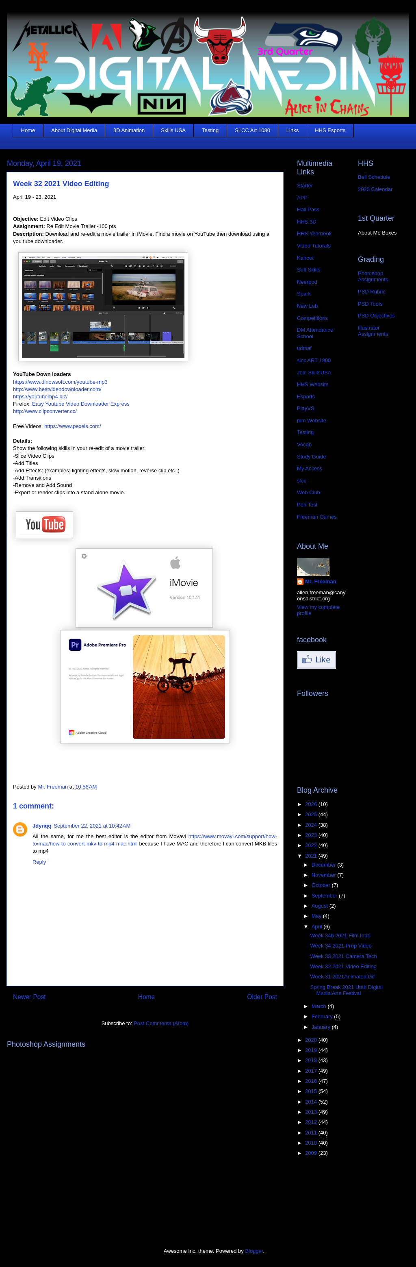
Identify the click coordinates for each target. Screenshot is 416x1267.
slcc (301, 481)
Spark (304, 294)
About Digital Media (74, 130)
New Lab (307, 306)
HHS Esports (330, 130)
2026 (311, 804)
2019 (311, 1050)
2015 (311, 1091)
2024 (311, 825)
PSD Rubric (372, 292)
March (320, 1006)
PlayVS (305, 408)
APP (302, 198)
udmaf (304, 348)
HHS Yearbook (314, 233)
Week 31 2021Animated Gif (342, 977)
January (322, 1027)
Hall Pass (308, 209)
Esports (306, 396)
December (325, 865)
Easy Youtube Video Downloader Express (81, 404)
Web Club (308, 492)
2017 (311, 1071)
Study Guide (311, 457)
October (322, 885)
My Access (309, 468)
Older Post (262, 996)
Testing (210, 130)
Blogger (254, 1251)
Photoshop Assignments (373, 276)
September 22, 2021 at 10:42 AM (92, 826)
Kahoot (305, 258)
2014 (311, 1102)
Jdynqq (41, 826)
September (325, 896)
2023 (311, 835)
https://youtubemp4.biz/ (40, 396)
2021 (311, 856)
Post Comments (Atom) (161, 1023)
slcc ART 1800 (314, 360)
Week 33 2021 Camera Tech (343, 956)
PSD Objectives (376, 316)
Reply (39, 862)
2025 (311, 814)
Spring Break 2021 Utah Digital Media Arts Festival (346, 990)
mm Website (311, 420)
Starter (305, 186)
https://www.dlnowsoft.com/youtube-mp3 (60, 382)
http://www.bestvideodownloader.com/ (57, 389)
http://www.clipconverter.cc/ (45, 411)
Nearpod (307, 282)
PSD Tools (370, 304)
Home (28, 130)
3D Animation (129, 130)
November (325, 875)
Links (292, 130)
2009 (311, 1153)
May (317, 916)
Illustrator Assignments (373, 331)
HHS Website (313, 384)
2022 (311, 845)
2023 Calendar (375, 189)
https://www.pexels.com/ (72, 426)
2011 (311, 1133)
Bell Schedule (374, 177)
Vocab (304, 444)
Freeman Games (317, 517)
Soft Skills (308, 270)
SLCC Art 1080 (252, 130)
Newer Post (29, 996)
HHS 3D (306, 222)
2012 (311, 1122)
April (318, 927)
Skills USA (173, 130)
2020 (311, 1040)
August (320, 906)
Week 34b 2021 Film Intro (340, 935)
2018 (311, 1060)
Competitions (312, 318)
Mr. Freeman (320, 581)
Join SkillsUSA (314, 372)
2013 (311, 1112)
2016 (311, 1081)
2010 (311, 1143)
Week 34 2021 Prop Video (340, 946)
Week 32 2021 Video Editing (343, 966)
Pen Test (307, 505)
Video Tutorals (314, 246)
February (323, 1016)
